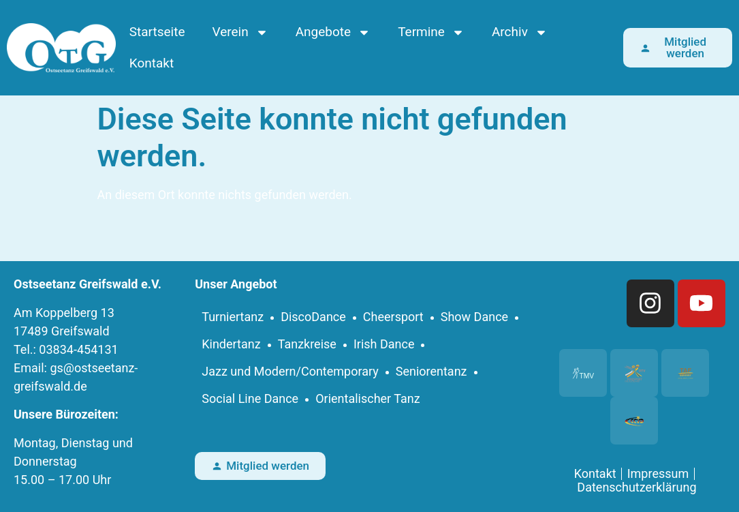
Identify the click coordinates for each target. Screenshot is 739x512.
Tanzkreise (307, 344)
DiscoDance (313, 317)
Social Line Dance (250, 398)
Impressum (658, 474)
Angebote (333, 32)
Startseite (157, 32)
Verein (240, 32)
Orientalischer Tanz (367, 398)
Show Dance (474, 317)
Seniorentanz (431, 371)
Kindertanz (231, 344)
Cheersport (393, 317)
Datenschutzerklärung (636, 487)
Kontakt (151, 63)
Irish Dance (384, 344)
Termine (431, 32)
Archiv (520, 32)
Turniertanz (233, 317)
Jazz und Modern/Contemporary (290, 371)
